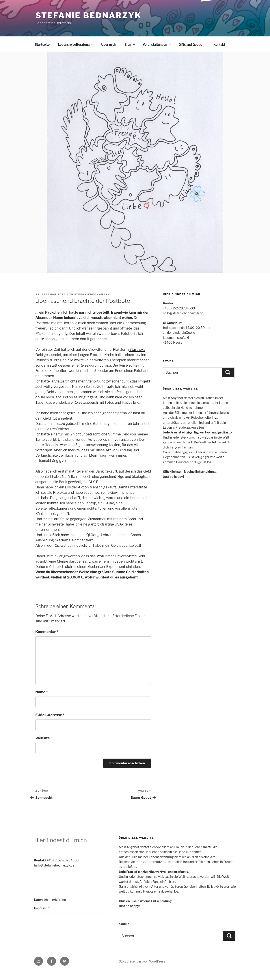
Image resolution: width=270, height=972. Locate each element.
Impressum (42, 908)
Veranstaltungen (157, 44)
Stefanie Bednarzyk (88, 15)
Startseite (42, 44)
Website (42, 738)
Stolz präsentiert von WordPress (142, 961)
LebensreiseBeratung (76, 44)
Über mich (108, 44)
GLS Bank (96, 482)
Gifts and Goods (192, 44)
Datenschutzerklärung (50, 900)
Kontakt (219, 44)
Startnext (137, 349)
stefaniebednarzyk (92, 294)
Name (41, 692)
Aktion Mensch (90, 487)
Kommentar (46, 632)
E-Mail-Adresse (50, 715)
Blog (130, 44)
